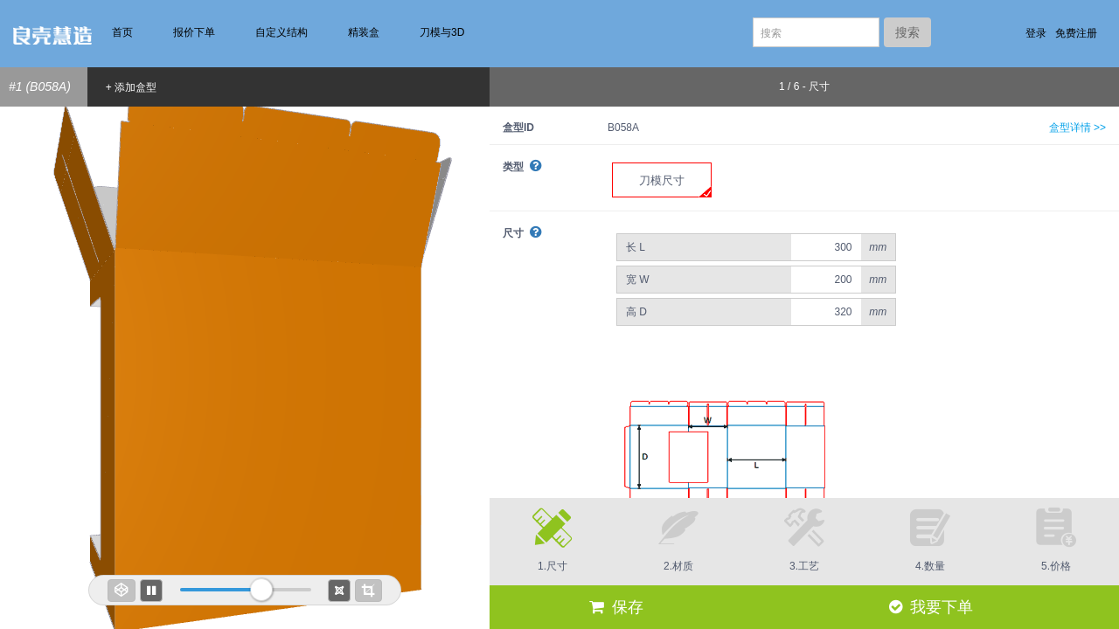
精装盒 (363, 32)
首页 (122, 32)
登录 (1035, 33)
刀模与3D (442, 32)
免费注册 (1076, 33)
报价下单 (194, 32)
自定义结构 (281, 32)
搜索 (907, 32)
